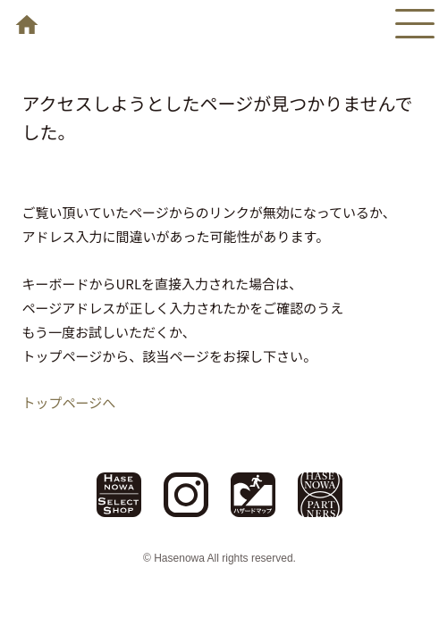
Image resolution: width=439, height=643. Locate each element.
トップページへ (69, 402)
